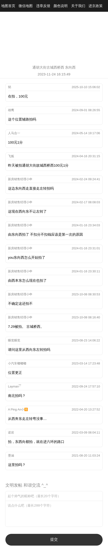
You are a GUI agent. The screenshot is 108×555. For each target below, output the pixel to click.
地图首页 (8, 6)
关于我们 (78, 6)
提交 (54, 539)
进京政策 (96, 6)
